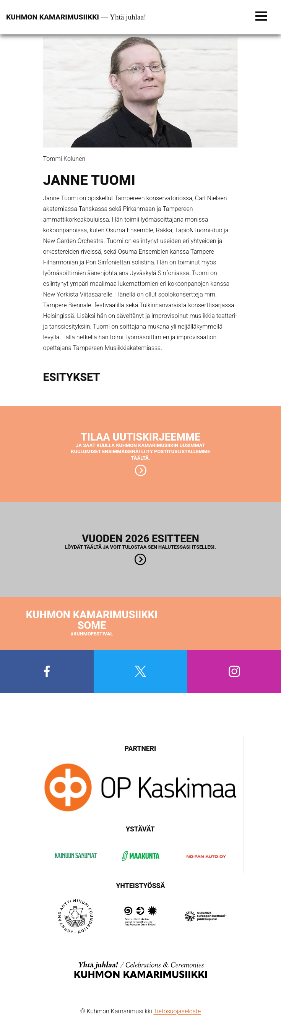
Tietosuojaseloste (177, 1011)
